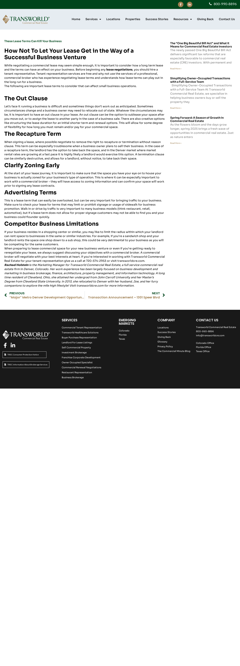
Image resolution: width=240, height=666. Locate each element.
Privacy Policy (165, 346)
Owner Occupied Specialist (77, 362)
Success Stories (156, 19)
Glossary (162, 341)
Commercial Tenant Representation (82, 327)
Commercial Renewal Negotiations (81, 367)
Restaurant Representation (77, 372)
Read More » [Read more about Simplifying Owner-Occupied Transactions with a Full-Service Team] (176, 108)
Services (93, 19)
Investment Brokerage (74, 352)
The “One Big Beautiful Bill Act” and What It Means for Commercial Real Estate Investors (201, 44)
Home (76, 19)
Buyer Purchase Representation (79, 337)
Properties (132, 19)
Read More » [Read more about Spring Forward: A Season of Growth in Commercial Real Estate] (176, 143)
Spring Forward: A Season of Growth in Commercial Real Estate (197, 119)
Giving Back (205, 19)
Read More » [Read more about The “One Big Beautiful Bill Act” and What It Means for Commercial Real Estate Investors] (176, 68)
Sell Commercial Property (76, 347)
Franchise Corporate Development (81, 357)
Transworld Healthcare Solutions (80, 332)
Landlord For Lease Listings (77, 342)
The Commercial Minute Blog (173, 351)
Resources (182, 19)
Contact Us (227, 19)
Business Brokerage (73, 377)
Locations (113, 19)
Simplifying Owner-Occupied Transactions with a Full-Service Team (200, 80)
